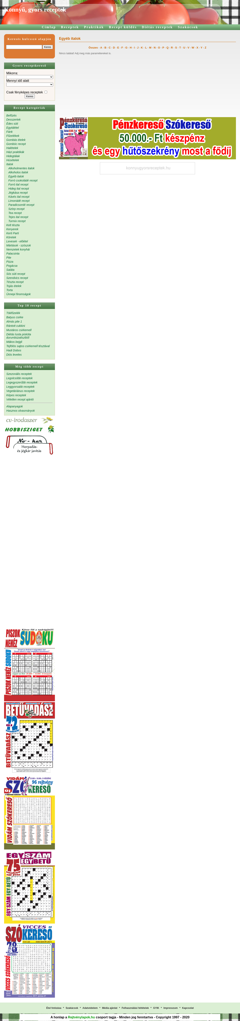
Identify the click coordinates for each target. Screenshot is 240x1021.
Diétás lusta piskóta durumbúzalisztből (18, 336)
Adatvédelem (90, 1008)
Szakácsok (188, 27)
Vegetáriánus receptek (20, 391)
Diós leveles (14, 354)
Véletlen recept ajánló (20, 399)
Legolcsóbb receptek (19, 378)
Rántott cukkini (15, 325)
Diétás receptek (157, 27)
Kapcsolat (188, 1008)
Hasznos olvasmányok (20, 410)
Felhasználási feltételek (135, 1008)
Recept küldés (123, 27)
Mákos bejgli (14, 341)
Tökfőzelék (13, 313)
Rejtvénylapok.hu (81, 1017)
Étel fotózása (53, 1008)
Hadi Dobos (13, 350)
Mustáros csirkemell (19, 330)
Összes (93, 47)
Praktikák (94, 27)
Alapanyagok (14, 406)
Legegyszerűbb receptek (21, 382)
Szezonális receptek (19, 374)
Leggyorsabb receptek (20, 386)
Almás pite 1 (14, 321)
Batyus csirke (14, 317)
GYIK (156, 1008)
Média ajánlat (109, 1008)
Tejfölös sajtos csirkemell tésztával (28, 346)
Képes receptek (16, 395)
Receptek (70, 27)
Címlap (49, 27)
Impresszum (171, 1008)
